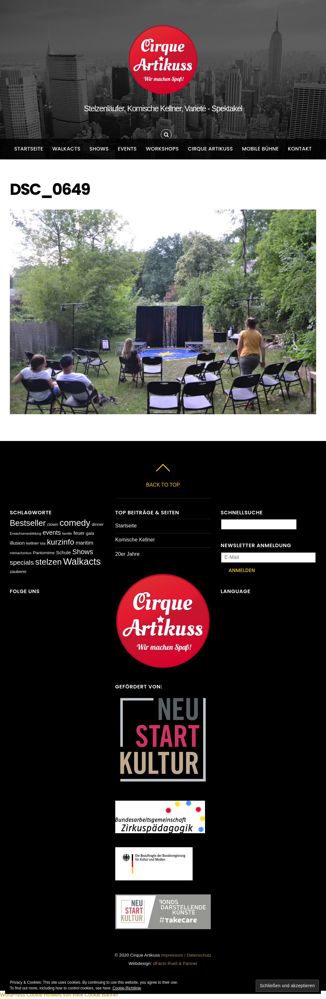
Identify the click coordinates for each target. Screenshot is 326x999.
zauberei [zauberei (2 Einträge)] (18, 571)
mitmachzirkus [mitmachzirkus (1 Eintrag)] (21, 553)
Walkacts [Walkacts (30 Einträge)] (82, 561)
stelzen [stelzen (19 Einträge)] (48, 562)
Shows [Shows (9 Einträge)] (82, 552)
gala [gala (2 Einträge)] (90, 533)
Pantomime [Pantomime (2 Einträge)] (43, 552)
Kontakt (300, 148)
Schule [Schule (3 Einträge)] (63, 552)
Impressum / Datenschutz (186, 955)
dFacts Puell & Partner (175, 963)
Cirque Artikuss (210, 148)
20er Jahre (127, 554)
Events (127, 148)
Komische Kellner (135, 539)
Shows (99, 148)
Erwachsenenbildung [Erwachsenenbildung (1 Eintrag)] (25, 533)
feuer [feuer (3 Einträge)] (79, 533)
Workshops (162, 148)
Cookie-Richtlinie (126, 988)
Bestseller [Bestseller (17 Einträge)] (28, 522)
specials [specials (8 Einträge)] (22, 562)
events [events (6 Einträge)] (52, 532)
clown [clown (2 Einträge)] (52, 524)
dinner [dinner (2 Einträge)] (97, 524)
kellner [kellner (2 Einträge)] (32, 543)
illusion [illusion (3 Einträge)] (17, 543)
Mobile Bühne (260, 148)
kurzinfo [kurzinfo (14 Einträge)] (60, 542)
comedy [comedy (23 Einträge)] (75, 523)
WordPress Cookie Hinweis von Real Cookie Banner (59, 994)
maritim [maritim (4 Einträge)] (85, 543)
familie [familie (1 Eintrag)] (67, 533)
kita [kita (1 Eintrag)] (43, 543)
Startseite (28, 148)
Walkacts (66, 148)
